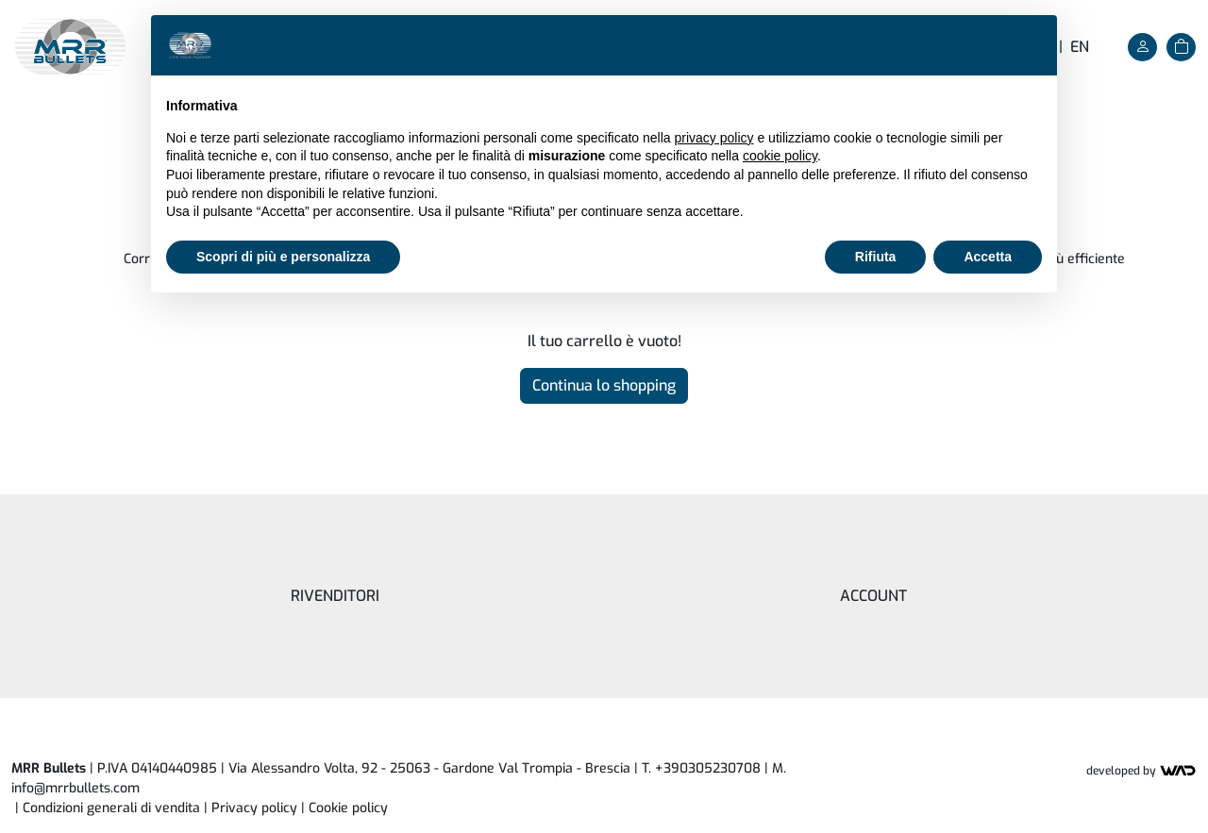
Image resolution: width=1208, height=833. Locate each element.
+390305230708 (708, 768)
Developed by (1141, 770)
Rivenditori (335, 596)
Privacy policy (254, 808)
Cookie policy (348, 808)
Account (873, 596)
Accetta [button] (988, 256)
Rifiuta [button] (876, 256)
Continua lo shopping (604, 385)
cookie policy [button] (780, 155)
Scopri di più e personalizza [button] (283, 256)
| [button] (344, 808)
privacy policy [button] (714, 137)
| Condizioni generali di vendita (107, 808)
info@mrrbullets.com (75, 788)
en (1079, 47)
